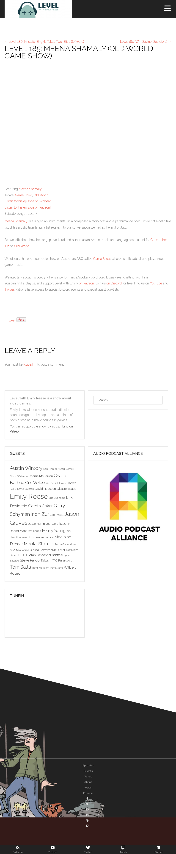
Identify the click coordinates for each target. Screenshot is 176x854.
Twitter (9, 289)
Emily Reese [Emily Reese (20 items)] (29, 496)
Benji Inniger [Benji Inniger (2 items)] (50, 468)
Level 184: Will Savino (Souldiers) (145, 41)
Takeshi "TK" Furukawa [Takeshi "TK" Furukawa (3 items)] (56, 560)
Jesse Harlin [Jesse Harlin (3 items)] (36, 523)
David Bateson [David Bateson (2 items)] (25, 488)
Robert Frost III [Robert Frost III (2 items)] (18, 555)
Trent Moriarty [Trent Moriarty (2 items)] (40, 567)
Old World (41, 195)
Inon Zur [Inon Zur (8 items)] (40, 514)
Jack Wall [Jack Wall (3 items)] (56, 514)
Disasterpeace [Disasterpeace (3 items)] (66, 488)
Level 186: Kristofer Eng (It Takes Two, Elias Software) (44, 41)
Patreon (88, 793)
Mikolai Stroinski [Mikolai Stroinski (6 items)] (39, 543)
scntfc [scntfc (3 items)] (56, 555)
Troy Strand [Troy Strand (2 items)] (56, 567)
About (88, 782)
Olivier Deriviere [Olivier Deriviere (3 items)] (67, 550)
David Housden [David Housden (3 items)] (45, 488)
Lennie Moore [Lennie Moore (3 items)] (44, 537)
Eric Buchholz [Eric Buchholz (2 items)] (57, 497)
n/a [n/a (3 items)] (12, 550)
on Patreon (86, 283)
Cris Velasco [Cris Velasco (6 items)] (37, 482)
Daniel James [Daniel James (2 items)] (58, 483)
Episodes (88, 765)
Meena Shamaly (30, 189)
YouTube (156, 283)
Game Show (23, 195)
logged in (29, 364)
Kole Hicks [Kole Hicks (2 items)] (28, 537)
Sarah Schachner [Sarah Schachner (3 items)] (39, 555)
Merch (88, 787)
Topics (88, 776)
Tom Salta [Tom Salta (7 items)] (20, 567)
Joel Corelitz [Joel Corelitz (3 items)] (54, 523)
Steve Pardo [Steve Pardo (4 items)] (30, 560)
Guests (88, 771)
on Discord (114, 283)
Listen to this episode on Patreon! (28, 207)
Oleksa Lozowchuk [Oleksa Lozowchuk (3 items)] (43, 550)
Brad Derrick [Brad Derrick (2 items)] (66, 468)
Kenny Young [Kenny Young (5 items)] (54, 530)
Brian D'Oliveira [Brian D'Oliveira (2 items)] (19, 476)
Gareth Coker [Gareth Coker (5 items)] (40, 506)
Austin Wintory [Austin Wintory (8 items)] (26, 468)
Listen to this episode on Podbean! (28, 201)
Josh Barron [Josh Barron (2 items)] (34, 531)
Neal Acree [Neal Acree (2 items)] (22, 550)
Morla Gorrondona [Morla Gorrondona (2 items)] (65, 544)
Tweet (11, 320)
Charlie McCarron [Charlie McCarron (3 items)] (41, 476)
